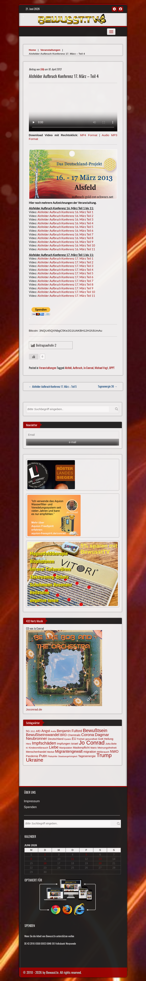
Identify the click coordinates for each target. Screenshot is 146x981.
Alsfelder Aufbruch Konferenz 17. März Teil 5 (65, 273)
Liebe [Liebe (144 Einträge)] (54, 747)
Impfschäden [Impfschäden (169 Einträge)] (44, 743)
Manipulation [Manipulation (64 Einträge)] (65, 747)
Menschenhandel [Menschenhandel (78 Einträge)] (36, 751)
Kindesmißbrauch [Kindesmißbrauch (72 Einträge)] (38, 747)
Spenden (30, 807)
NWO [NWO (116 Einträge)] (114, 751)
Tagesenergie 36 (107, 386)
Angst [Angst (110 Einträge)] (45, 731)
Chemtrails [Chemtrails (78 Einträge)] (74, 735)
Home (32, 50)
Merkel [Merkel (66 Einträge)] (50, 752)
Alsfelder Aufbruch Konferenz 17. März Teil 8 (65, 284)
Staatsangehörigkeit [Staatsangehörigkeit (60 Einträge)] (67, 756)
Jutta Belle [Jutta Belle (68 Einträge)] (111, 743)
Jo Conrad (88, 368)
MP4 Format (88, 135)
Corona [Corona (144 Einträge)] (87, 734)
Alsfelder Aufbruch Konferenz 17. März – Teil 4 (64, 76)
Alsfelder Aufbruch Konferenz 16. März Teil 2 (65, 215)
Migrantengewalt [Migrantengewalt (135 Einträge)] (69, 751)
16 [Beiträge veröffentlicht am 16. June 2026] (45, 863)
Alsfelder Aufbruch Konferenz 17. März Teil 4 (65, 269)
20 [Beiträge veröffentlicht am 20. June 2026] (100, 863)
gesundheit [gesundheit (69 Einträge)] (91, 739)
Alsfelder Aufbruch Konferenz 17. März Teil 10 (66, 292)
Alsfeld (68, 368)
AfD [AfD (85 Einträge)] (38, 731)
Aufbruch (77, 368)
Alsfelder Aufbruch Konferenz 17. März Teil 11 (66, 295)
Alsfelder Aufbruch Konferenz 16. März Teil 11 (66, 249)
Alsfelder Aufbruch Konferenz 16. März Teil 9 (65, 241)
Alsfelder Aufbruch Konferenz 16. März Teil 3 (65, 219)
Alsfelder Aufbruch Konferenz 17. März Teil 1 (65, 258)
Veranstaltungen (50, 50)
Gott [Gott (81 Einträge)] (100, 738)
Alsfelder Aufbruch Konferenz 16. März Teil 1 (65, 212)
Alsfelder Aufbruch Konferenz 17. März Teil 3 (65, 266)
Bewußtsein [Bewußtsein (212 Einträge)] (95, 730)
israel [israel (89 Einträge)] (74, 743)
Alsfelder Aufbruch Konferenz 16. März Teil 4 (65, 223)
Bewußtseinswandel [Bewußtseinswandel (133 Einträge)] (43, 735)
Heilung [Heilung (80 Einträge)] (108, 738)
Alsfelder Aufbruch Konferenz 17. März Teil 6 (65, 277)
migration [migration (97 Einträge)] (89, 751)
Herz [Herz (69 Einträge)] (28, 743)
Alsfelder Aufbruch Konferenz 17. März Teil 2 (65, 262)
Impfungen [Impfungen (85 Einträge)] (63, 743)
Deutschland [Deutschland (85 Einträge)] (55, 738)
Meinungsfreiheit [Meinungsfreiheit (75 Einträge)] (107, 747)
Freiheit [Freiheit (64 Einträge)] (81, 739)
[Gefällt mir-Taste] (33, 356)
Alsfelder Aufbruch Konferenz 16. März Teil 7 (65, 234)
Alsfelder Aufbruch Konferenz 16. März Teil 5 (65, 226)
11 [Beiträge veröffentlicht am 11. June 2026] (72, 858)
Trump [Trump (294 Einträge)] (104, 755)
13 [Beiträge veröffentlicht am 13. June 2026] (100, 858)
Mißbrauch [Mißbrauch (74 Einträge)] (103, 751)
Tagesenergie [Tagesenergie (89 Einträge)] (87, 756)
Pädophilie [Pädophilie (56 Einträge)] (52, 756)
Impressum (32, 801)
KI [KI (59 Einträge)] (27, 748)
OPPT (111, 368)
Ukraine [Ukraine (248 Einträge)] (34, 760)
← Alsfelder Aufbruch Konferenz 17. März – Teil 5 (53, 386)
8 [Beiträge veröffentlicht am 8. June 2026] (31, 858)
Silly (42, 69)
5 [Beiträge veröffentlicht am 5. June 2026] (86, 854)
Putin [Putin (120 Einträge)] (43, 756)
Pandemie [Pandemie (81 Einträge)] (32, 756)
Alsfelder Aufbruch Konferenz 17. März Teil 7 (65, 281)
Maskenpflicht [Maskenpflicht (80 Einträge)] (81, 747)
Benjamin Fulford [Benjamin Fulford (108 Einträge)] (69, 731)
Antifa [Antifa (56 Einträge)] (53, 731)
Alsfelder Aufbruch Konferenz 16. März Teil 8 (65, 238)
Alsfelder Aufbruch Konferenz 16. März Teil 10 (66, 245)
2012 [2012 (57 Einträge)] (33, 731)
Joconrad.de (34, 709)
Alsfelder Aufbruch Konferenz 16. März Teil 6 (65, 230)
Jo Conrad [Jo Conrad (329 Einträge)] (92, 742)
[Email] (72, 435)
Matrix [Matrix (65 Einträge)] (93, 747)
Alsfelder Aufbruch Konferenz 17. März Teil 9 (65, 288)
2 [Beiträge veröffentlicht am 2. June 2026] (45, 854)
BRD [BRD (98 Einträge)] (63, 735)
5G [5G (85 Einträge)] (28, 731)
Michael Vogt (101, 368)
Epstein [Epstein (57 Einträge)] (67, 739)
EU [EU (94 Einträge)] (74, 738)
